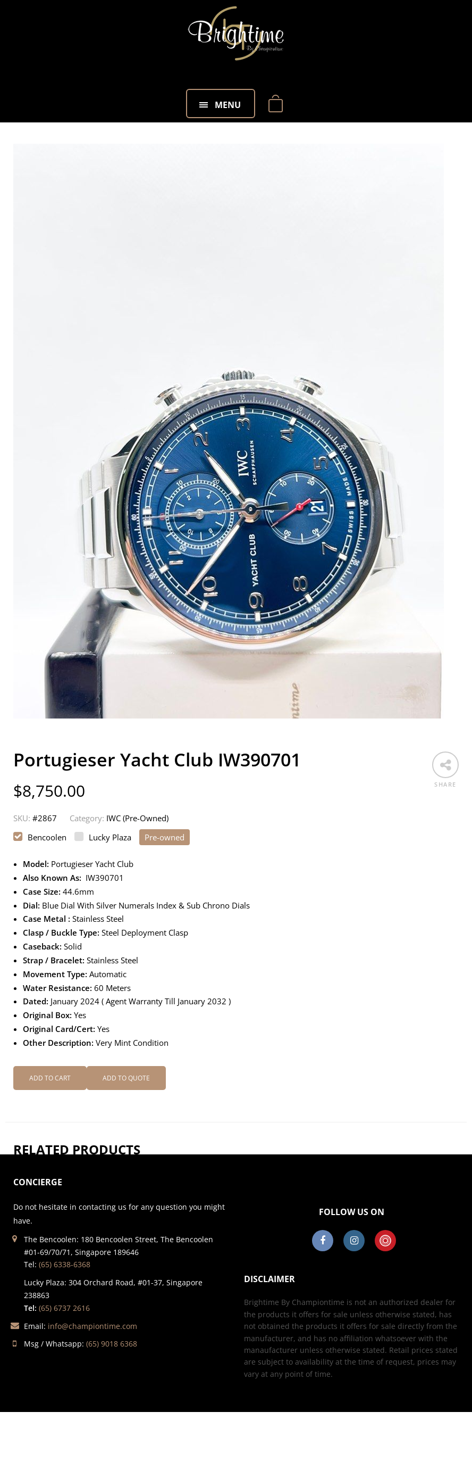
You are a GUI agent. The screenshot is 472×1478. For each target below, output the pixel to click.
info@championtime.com (92, 1326)
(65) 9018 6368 (111, 1344)
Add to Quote (126, 1078)
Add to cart (50, 1078)
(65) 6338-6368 (64, 1264)
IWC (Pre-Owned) (137, 818)
